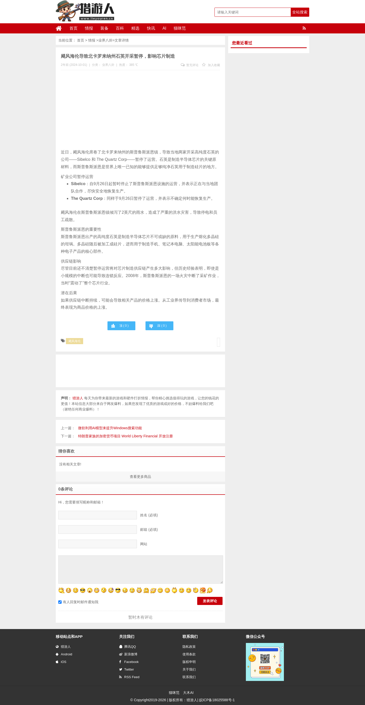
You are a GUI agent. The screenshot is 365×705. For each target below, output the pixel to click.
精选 (134, 28)
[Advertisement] (140, 110)
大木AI (188, 693)
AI (162, 28)
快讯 (149, 28)
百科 (119, 28)
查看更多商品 (140, 477)
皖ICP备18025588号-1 (217, 700)
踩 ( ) (162, 325)
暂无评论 (189, 65)
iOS (61, 662)
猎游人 (63, 647)
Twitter (126, 669)
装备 (104, 28)
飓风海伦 (74, 341)
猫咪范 (177, 28)
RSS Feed (129, 677)
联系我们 (189, 677)
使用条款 (189, 654)
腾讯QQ (127, 647)
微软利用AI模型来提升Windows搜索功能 (110, 428)
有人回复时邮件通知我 (78, 602)
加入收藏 (211, 65)
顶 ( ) (124, 325)
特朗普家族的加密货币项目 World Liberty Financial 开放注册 (125, 436)
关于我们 (189, 669)
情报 (88, 28)
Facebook (129, 662)
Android (64, 654)
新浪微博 (128, 654)
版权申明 (189, 662)
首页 (73, 28)
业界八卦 (105, 40)
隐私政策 (189, 647)
